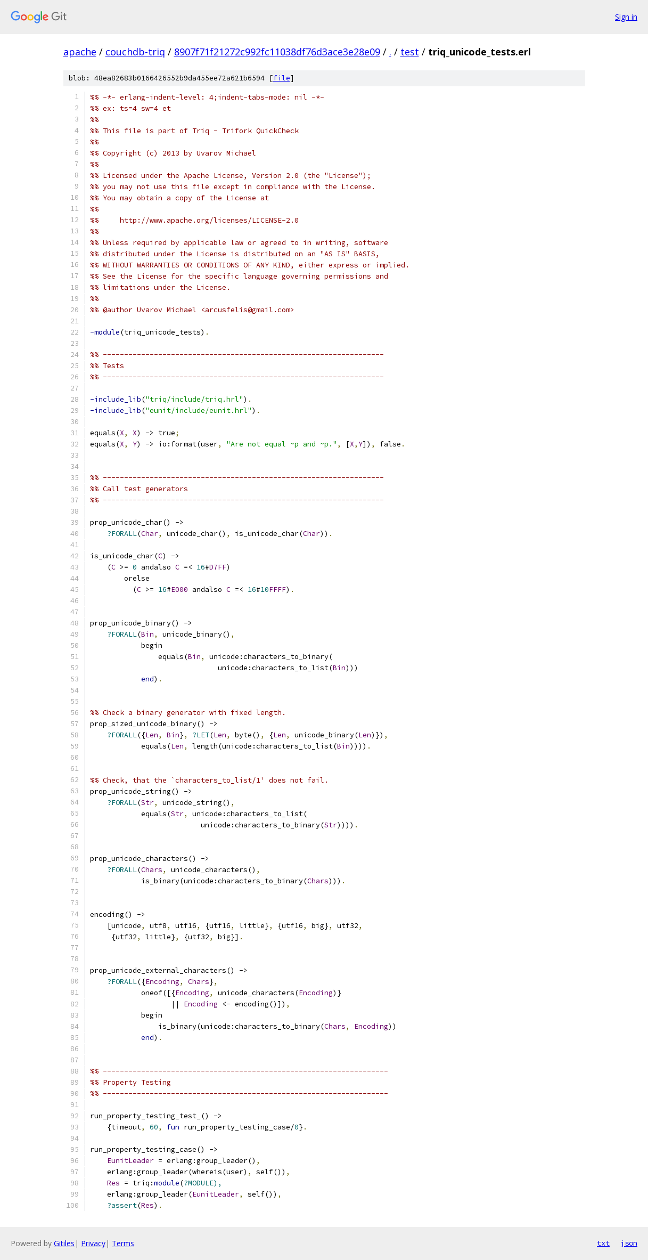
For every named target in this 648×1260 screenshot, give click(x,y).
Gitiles (64, 1243)
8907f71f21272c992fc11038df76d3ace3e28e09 (277, 51)
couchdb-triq (135, 51)
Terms (123, 1243)
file (281, 78)
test (409, 51)
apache (79, 51)
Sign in (626, 17)
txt (603, 1243)
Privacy (93, 1243)
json (628, 1243)
